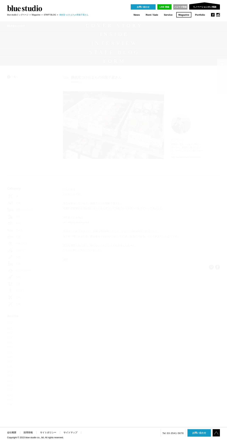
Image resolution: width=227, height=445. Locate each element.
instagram (218, 15)
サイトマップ (70, 432)
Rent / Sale (152, 15)
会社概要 (11, 432)
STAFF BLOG (50, 15)
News (137, 15)
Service (168, 15)
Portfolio (200, 15)
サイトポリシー (48, 432)
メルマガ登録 (180, 7)
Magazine (183, 15)
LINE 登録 (164, 7)
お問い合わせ (143, 7)
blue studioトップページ (17, 15)
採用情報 (28, 432)
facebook (213, 15)
